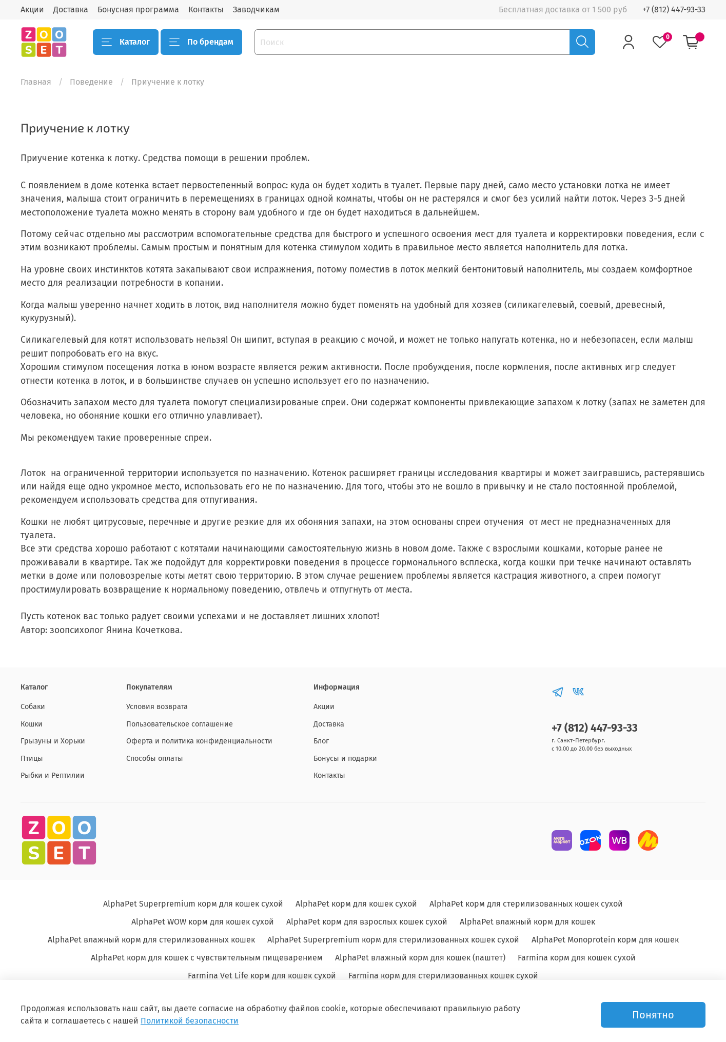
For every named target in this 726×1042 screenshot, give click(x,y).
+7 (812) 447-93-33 (673, 9)
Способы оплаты (154, 758)
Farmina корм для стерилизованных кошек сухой (443, 975)
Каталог (126, 42)
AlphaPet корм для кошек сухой (356, 904)
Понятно (653, 1015)
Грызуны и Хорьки (53, 741)
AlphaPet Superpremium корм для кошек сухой (193, 904)
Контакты (206, 9)
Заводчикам (256, 9)
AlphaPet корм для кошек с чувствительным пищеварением (207, 957)
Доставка (70, 9)
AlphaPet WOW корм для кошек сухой (202, 922)
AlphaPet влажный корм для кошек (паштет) (420, 957)
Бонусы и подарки (345, 758)
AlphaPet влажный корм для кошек (527, 922)
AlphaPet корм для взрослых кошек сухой (366, 922)
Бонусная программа (138, 9)
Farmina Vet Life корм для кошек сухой (262, 975)
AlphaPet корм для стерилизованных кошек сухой (526, 904)
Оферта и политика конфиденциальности (199, 741)
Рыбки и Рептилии (53, 775)
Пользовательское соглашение (179, 724)
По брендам (201, 42)
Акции (32, 9)
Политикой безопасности (190, 1021)
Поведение (91, 82)
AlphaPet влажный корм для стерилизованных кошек (151, 940)
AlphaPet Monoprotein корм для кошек (605, 940)
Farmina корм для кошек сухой (577, 957)
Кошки (32, 724)
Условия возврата (157, 706)
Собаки (33, 706)
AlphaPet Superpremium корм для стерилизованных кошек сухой (393, 940)
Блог (321, 741)
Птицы (32, 758)
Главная (36, 82)
